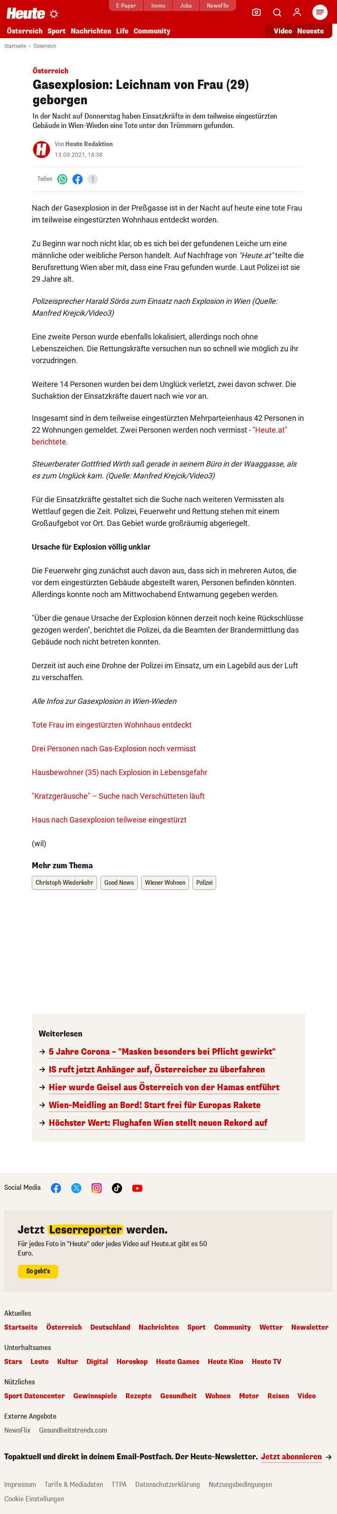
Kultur (67, 1362)
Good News (119, 883)
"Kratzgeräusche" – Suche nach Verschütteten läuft (118, 796)
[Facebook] (77, 179)
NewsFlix (217, 6)
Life (122, 31)
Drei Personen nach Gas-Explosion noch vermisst (114, 748)
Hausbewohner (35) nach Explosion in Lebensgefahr (119, 772)
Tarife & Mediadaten (74, 1484)
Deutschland (110, 1327)
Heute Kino (225, 1362)
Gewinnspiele (95, 1396)
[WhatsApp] (62, 179)
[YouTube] (137, 1187)
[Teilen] (93, 179)
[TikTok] (117, 1187)
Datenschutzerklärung (167, 1484)
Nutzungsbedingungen (240, 1484)
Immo (158, 6)
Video (307, 1396)
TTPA (119, 1484)
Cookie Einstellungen (34, 1499)
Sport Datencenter (34, 1396)
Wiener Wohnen (165, 883)
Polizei (204, 883)
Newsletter (310, 1327)
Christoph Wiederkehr (64, 883)
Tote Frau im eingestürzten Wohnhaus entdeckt (112, 724)
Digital (97, 1362)
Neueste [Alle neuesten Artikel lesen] (310, 31)
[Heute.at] (25, 13)
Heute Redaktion (89, 144)
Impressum (20, 1484)
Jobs (186, 6)
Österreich (24, 31)
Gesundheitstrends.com (73, 1430)
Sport (56, 31)
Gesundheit (178, 1396)
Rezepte (138, 1396)
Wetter (271, 1327)
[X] (76, 1187)
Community (152, 31)
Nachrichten (91, 31)
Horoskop (132, 1362)
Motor (249, 1396)
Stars (13, 1362)
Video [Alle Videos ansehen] (283, 31)
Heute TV (266, 1362)
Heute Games (177, 1362)
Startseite (15, 46)
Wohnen (218, 1396)
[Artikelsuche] (277, 12)
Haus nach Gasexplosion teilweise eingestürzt (109, 819)
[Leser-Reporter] (256, 12)
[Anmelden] (297, 12)
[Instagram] (97, 1187)
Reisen (278, 1396)
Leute (40, 1362)
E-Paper (126, 6)
